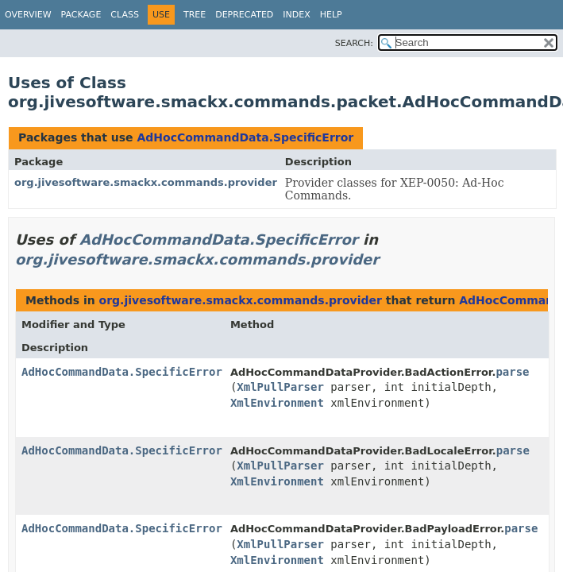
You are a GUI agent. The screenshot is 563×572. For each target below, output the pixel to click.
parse (512, 371)
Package (81, 15)
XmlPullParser (280, 387)
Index (296, 15)
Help (331, 15)
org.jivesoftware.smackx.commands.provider (145, 182)
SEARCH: (354, 43)
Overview (28, 15)
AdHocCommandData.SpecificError (245, 137)
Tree (194, 15)
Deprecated (244, 15)
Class (124, 15)
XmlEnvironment (277, 402)
